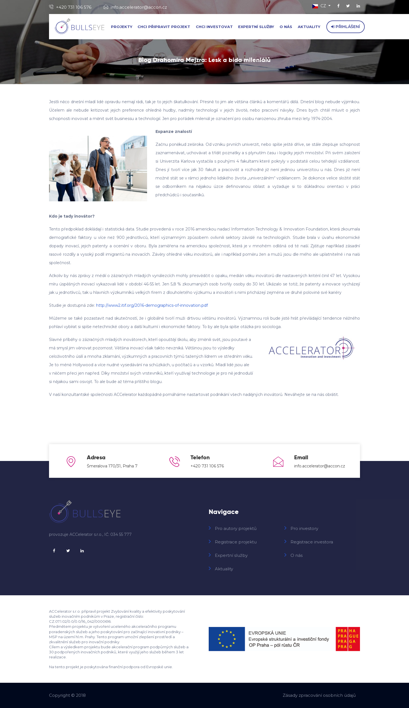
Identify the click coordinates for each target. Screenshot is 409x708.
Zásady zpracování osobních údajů (319, 695)
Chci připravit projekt (164, 26)
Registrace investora (312, 542)
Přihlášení (345, 26)
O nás (286, 26)
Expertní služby (256, 26)
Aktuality (309, 26)
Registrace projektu (236, 542)
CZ (319, 5)
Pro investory (304, 528)
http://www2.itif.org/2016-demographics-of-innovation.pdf (152, 305)
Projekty (121, 26)
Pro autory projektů (236, 528)
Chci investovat (214, 26)
